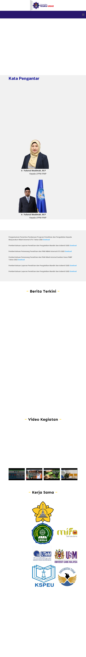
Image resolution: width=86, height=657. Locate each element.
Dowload (46, 240)
